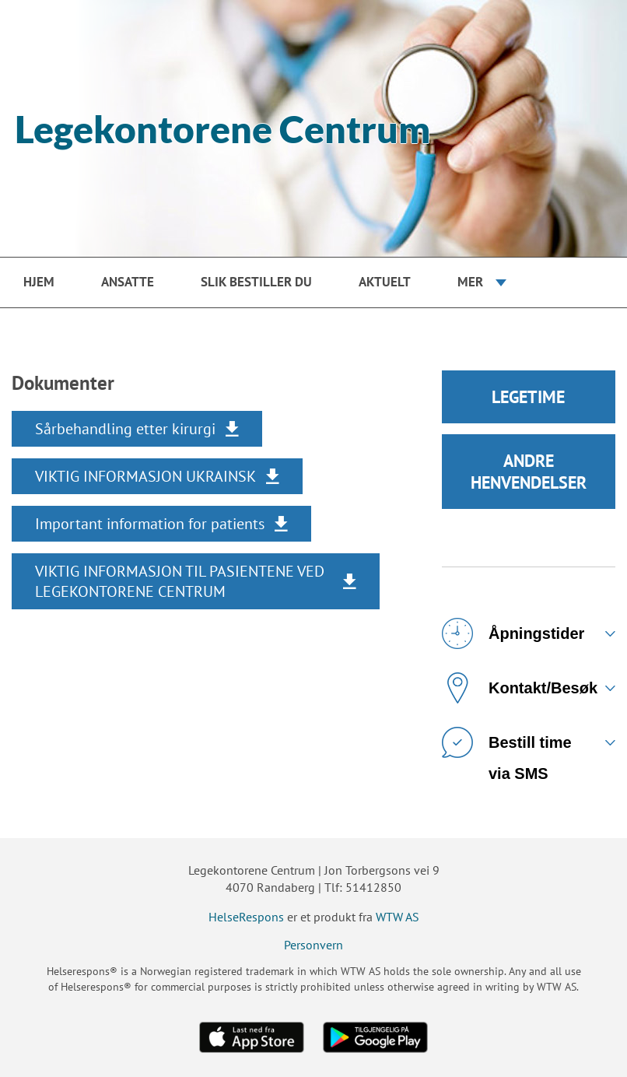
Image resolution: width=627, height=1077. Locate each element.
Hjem (38, 281)
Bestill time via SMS (507, 748)
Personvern (313, 944)
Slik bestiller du (256, 281)
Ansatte (127, 281)
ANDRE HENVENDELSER (529, 471)
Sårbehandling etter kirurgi (125, 429)
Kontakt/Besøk (519, 687)
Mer (470, 281)
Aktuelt (385, 281)
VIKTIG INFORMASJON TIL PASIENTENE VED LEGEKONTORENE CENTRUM (179, 581)
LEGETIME (528, 397)
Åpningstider (513, 633)
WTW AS (397, 916)
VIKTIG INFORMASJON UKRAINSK (145, 476)
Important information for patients (149, 524)
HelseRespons (246, 916)
